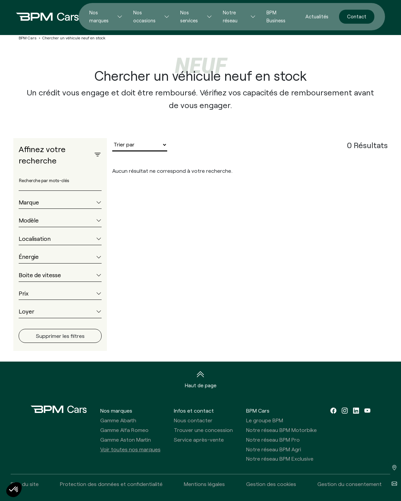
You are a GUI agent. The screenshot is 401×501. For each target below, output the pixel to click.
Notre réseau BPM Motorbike (281, 430)
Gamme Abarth (118, 420)
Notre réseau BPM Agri (273, 449)
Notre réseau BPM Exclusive (279, 458)
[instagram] (345, 410)
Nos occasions (144, 16)
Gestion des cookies (271, 484)
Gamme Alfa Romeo (124, 430)
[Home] (42, 17)
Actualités (316, 16)
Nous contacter (193, 420)
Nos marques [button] (116, 410)
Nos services (189, 16)
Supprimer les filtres (60, 336)
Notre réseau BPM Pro (273, 439)
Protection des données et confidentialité (111, 484)
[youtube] (367, 410)
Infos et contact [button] (194, 410)
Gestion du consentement (349, 484)
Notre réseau (230, 16)
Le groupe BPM (264, 420)
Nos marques (99, 16)
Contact (356, 16)
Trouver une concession (203, 430)
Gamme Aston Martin (125, 439)
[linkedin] (356, 410)
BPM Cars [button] (257, 410)
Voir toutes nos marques (130, 449)
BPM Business (275, 16)
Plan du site (25, 484)
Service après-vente (199, 439)
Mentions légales (204, 484)
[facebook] (333, 410)
